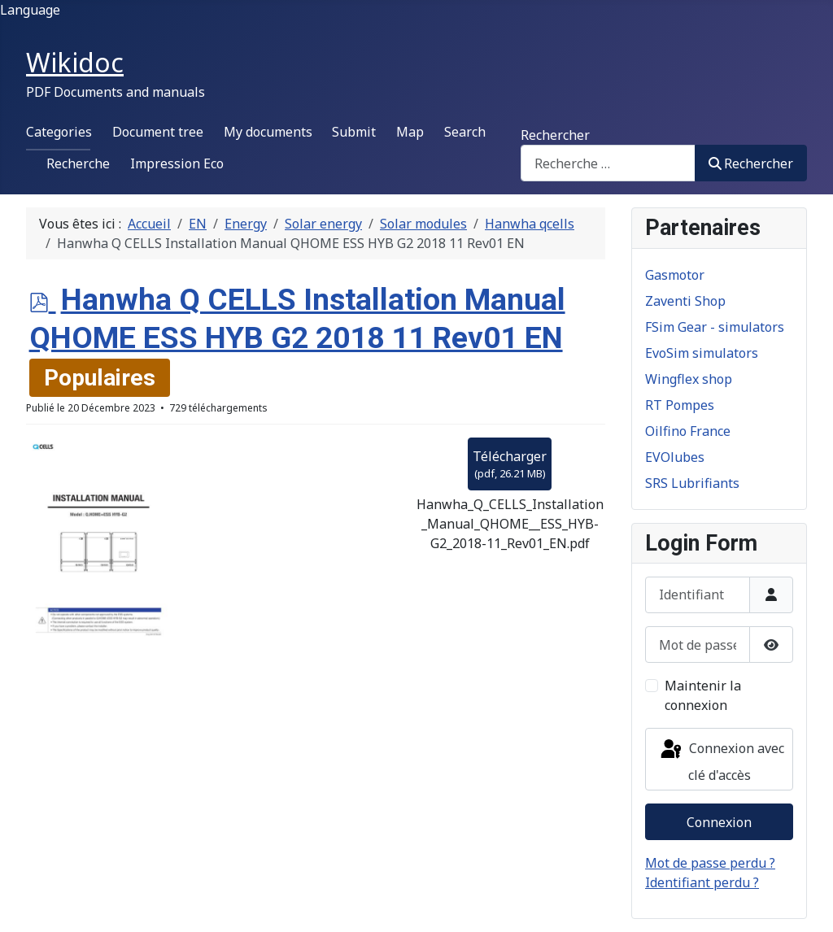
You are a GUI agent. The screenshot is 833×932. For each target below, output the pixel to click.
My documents (268, 132)
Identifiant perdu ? (702, 882)
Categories (59, 132)
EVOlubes (674, 457)
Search (465, 132)
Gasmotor (674, 275)
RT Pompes (679, 405)
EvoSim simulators (701, 353)
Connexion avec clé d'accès (721, 761)
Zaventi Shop (685, 301)
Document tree (157, 132)
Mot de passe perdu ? (710, 863)
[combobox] (608, 163)
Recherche (78, 163)
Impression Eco (177, 163)
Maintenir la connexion (703, 695)
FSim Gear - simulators (714, 327)
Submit (354, 132)
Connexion (719, 822)
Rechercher (555, 135)
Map (410, 132)
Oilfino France (688, 431)
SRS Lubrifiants (692, 483)
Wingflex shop (688, 379)
